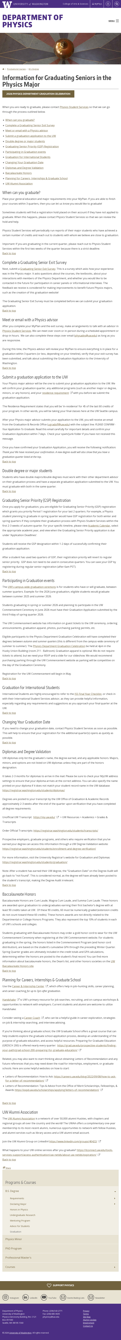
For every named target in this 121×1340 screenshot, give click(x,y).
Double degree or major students (25, 141)
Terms (86, 1314)
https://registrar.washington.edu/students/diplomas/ (33, 790)
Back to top (9, 253)
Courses (10, 1267)
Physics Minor (13, 1239)
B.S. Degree (34, 69)
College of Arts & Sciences (75, 4)
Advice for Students (20, 1226)
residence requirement (57, 393)
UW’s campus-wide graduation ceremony (32, 587)
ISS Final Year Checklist (88, 694)
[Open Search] (116, 4)
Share (7, 1168)
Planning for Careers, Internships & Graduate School (36, 178)
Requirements (17, 1198)
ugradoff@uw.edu (58, 424)
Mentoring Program (20, 1220)
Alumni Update (89, 1320)
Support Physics (60, 1285)
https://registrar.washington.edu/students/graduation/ (34, 862)
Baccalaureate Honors (18, 173)
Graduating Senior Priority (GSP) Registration (32, 146)
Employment (88, 1323)
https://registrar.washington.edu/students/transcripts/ (65, 830)
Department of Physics (32, 21)
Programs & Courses (16, 69)
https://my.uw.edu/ (46, 817)
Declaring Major (18, 1204)
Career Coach (34, 1018)
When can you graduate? (20, 120)
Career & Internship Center (30, 986)
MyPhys (97, 4)
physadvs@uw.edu (85, 335)
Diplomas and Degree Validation (24, 168)
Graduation (15, 1231)
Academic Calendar (99, 525)
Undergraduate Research (22, 1215)
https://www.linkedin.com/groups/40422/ (75, 1141)
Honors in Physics (19, 1209)
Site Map (87, 1317)
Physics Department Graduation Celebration (59, 646)
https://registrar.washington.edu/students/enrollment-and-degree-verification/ (49, 849)
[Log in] (108, 4)
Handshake (11, 999)
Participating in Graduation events (25, 152)
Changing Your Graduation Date (24, 162)
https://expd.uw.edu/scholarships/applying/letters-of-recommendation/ (59, 1090)
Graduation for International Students (27, 157)
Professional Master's (18, 1257)
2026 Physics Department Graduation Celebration (38, 94)
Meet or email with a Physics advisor (26, 130)
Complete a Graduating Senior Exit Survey (30, 125)
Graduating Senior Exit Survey (37, 269)
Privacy (86, 1311)
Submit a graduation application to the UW (30, 136)
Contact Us (88, 1326)
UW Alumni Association (19, 183)
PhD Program (13, 1248)
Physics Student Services (74, 107)
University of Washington (20, 1332)
